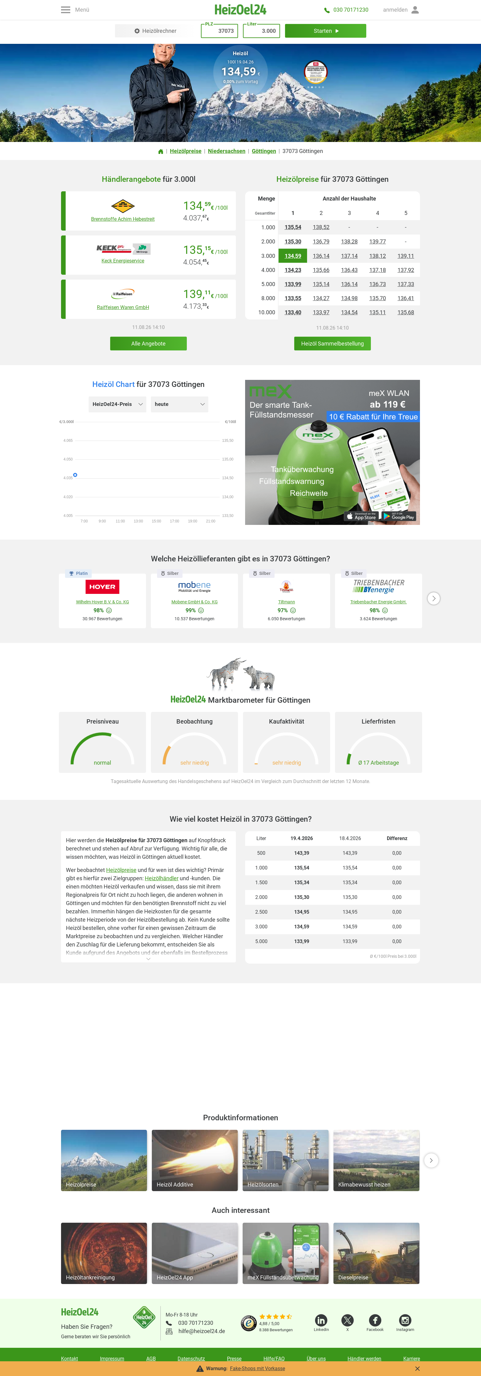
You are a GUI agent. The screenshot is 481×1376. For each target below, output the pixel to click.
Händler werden (364, 1359)
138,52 (321, 227)
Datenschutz (191, 1359)
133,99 (293, 284)
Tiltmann (286, 601)
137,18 (377, 270)
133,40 (293, 312)
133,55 (293, 298)
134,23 (293, 270)
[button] (401, 10)
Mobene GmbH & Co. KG (194, 601)
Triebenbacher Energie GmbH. (378, 601)
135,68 (406, 312)
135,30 (293, 241)
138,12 (377, 256)
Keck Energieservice (123, 261)
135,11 (377, 312)
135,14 (321, 284)
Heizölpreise (121, 870)
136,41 (406, 298)
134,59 (293, 256)
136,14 (321, 256)
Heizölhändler (162, 878)
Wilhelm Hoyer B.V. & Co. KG (102, 601)
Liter (251, 111)
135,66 (321, 270)
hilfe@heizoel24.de (202, 1331)
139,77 (377, 241)
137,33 (406, 284)
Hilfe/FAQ (274, 1359)
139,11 (406, 256)
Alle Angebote (148, 343)
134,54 (349, 312)
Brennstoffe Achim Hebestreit (123, 219)
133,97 (321, 312)
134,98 (349, 298)
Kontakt (69, 1359)
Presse (234, 1359)
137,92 (406, 270)
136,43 (349, 270)
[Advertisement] (240, 1041)
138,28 (349, 241)
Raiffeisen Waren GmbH (123, 307)
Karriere (411, 1359)
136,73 (377, 284)
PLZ (215, 111)
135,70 (377, 298)
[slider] (276, 1317)
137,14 (349, 256)
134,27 (321, 298)
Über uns (316, 1359)
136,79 (321, 241)
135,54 (293, 227)
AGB (151, 1359)
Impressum (112, 1359)
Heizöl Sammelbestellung (332, 343)
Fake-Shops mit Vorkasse (257, 1368)
